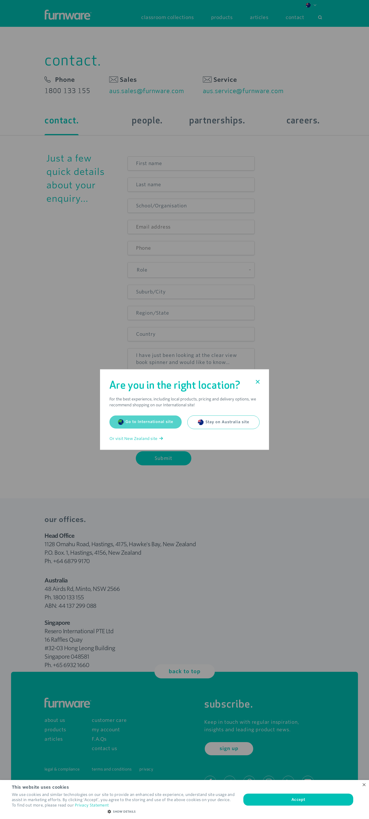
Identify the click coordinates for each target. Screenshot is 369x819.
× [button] (363, 785)
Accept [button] (298, 799)
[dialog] (184, 799)
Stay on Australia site (223, 422)
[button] (123, 811)
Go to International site (145, 422)
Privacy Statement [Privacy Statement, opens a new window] (92, 805)
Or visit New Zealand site (136, 438)
